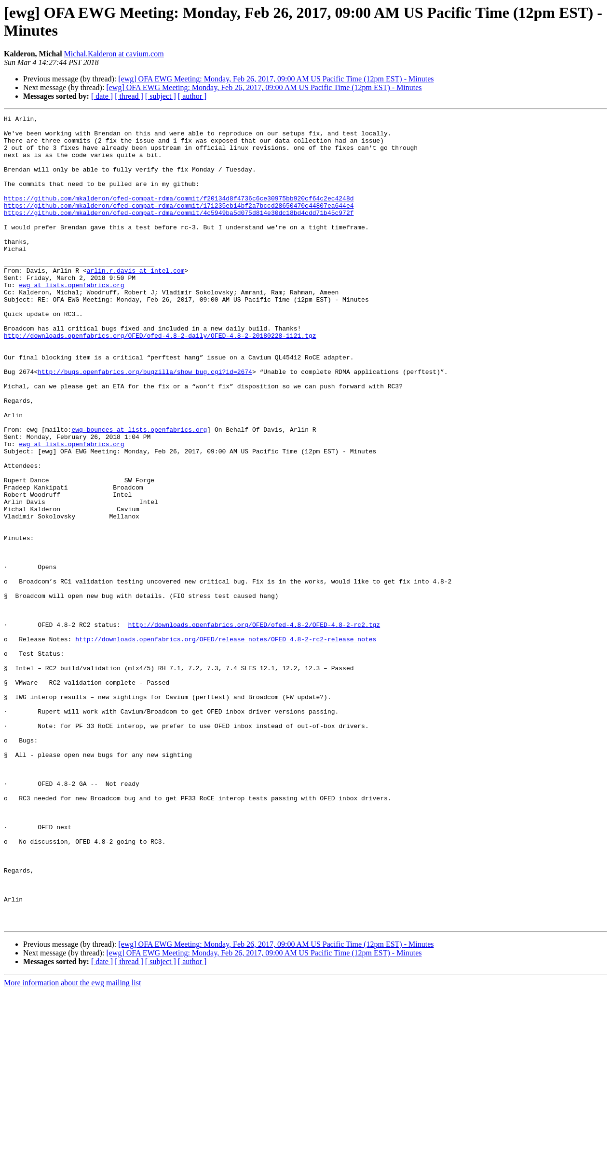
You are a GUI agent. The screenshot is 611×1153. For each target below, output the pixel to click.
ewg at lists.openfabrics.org (71, 319)
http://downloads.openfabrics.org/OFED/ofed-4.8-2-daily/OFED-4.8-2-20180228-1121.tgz (160, 380)
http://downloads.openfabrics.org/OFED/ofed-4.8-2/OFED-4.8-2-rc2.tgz (254, 727)
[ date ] (102, 96)
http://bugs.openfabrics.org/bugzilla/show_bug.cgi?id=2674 (145, 423)
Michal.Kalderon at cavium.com (114, 54)
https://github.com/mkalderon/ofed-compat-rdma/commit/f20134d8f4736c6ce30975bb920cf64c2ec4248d (178, 215)
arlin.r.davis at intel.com (136, 302)
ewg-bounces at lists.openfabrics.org (139, 493)
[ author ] (192, 96)
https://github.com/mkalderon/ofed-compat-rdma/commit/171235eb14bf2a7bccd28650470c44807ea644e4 (178, 224)
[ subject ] (160, 96)
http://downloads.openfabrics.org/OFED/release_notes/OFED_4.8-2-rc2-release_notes (225, 744)
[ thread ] (129, 96)
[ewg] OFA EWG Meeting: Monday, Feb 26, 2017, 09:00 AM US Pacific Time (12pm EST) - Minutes (276, 79)
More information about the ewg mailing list (72, 1144)
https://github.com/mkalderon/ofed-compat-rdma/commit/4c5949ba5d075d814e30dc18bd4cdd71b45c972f (178, 232)
